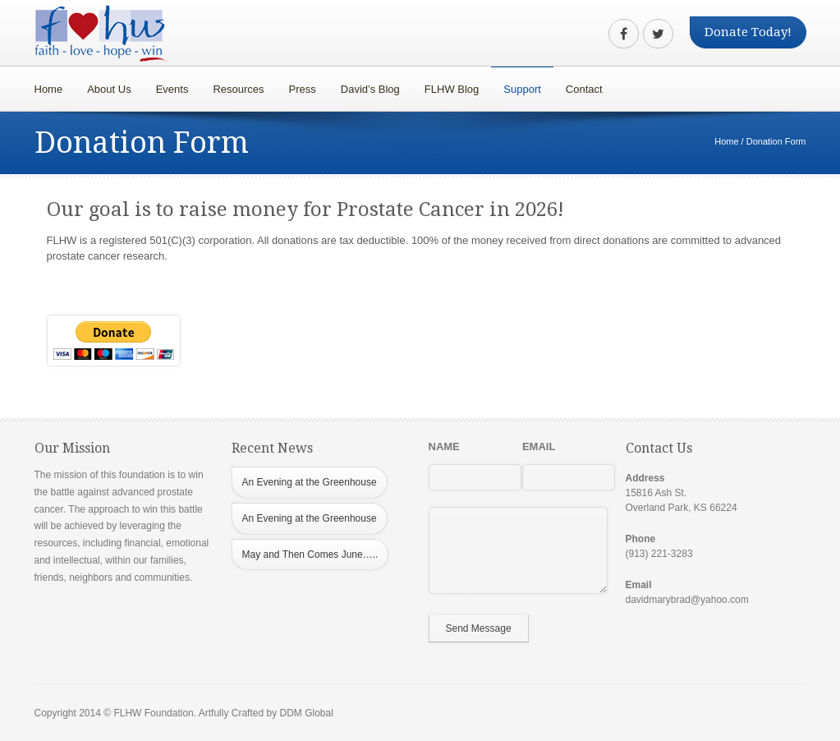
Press (302, 89)
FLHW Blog (452, 89)
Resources (234, 85)
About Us (109, 89)
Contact (584, 89)
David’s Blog (370, 89)
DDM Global (306, 713)
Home (48, 89)
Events (172, 89)
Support (518, 85)
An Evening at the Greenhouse (309, 482)
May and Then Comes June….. (310, 554)
